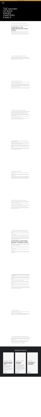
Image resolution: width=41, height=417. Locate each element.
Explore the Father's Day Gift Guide (20, 0)
